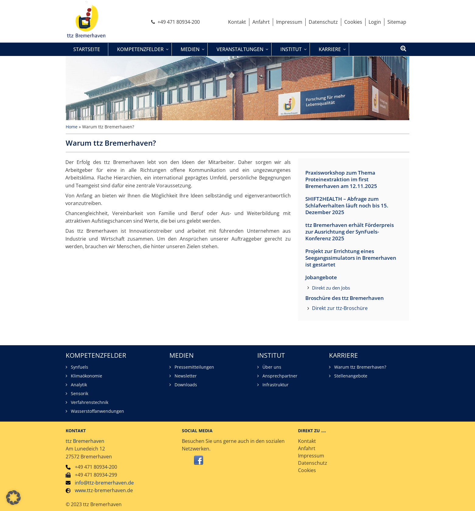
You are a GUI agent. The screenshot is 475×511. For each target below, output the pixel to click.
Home (72, 127)
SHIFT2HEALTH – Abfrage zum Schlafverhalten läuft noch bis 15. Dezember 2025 (346, 206)
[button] (13, 497)
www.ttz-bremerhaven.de (104, 490)
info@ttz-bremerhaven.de (104, 482)
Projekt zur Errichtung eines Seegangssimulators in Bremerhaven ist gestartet (350, 258)
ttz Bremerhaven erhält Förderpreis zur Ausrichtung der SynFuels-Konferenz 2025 (349, 232)
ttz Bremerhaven (85, 441)
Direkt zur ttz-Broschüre (340, 308)
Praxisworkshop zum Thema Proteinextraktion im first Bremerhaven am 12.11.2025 (341, 179)
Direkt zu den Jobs (331, 288)
